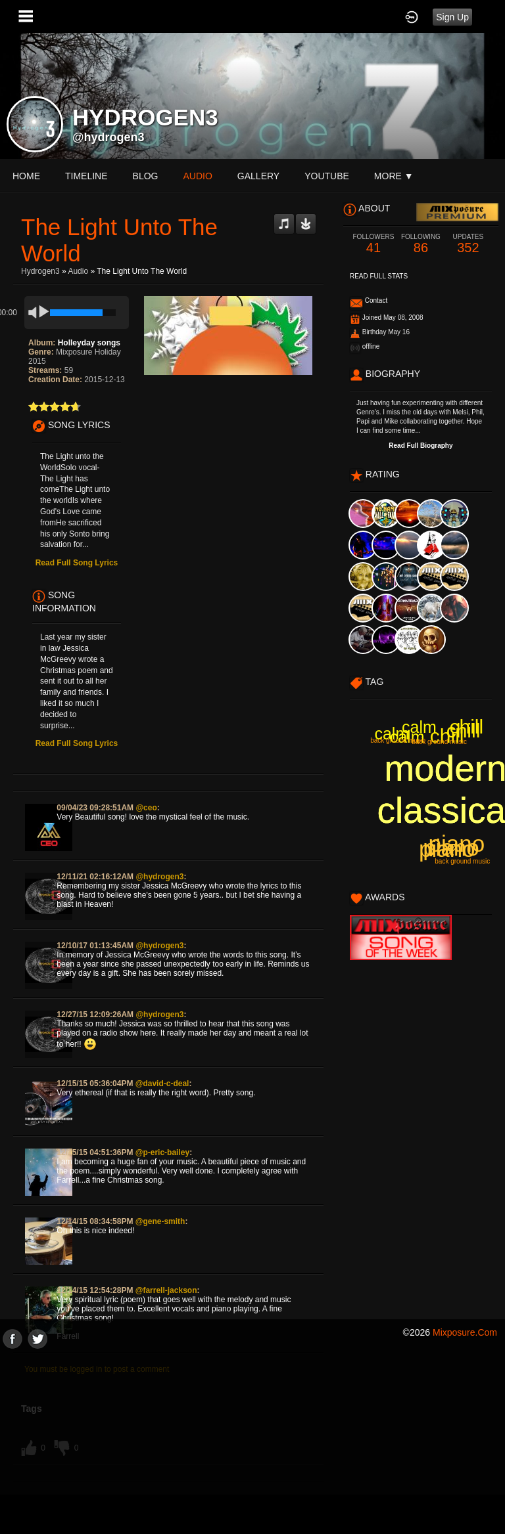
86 (421, 244)
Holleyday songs (89, 342)
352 (468, 244)
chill (447, 736)
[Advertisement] (252, 1441)
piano (451, 847)
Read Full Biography (420, 445)
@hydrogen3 (108, 137)
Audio (78, 271)
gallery (258, 176)
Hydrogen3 (40, 271)
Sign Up (452, 17)
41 (373, 244)
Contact (376, 300)
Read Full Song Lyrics (77, 562)
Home (26, 176)
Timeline (86, 176)
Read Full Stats (379, 276)
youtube (326, 176)
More (394, 176)
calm (391, 733)
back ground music (439, 741)
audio (197, 176)
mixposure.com (465, 1332)
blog (145, 176)
